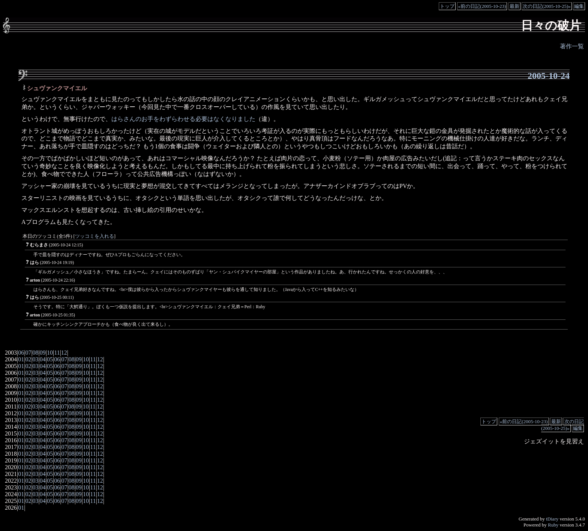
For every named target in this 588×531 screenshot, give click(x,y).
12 (64, 352)
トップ (447, 6)
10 (50, 352)
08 (36, 352)
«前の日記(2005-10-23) (482, 6)
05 (50, 359)
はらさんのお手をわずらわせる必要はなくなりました (183, 119)
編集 (579, 6)
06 (21, 352)
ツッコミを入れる (94, 236)
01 (21, 359)
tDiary (552, 519)
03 (36, 359)
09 (43, 352)
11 (57, 352)
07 (28, 352)
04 (43, 359)
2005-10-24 (549, 76)
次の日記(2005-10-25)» (547, 6)
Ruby (553, 525)
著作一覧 (572, 46)
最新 (514, 6)
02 (28, 359)
